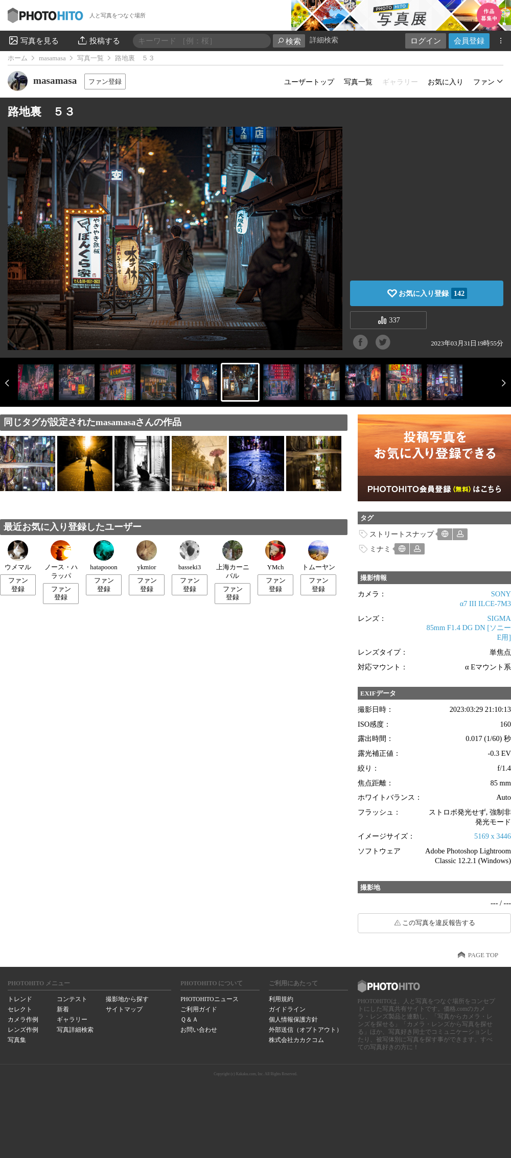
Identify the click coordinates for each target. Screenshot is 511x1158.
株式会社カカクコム (296, 1040)
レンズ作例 (23, 1030)
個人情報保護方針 (293, 1019)
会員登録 (469, 40)
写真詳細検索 (75, 1030)
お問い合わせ (198, 1030)
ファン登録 (105, 81)
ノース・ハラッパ (61, 560)
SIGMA (499, 618)
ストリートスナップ (401, 534)
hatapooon (103, 555)
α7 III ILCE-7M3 (485, 603)
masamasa (52, 58)
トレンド (20, 999)
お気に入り (445, 82)
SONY (501, 594)
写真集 (17, 1040)
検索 (289, 41)
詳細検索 (324, 40)
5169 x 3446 (492, 836)
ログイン (425, 40)
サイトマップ (124, 1009)
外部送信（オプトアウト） (305, 1030)
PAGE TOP (483, 955)
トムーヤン (318, 555)
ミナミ (380, 549)
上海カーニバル (232, 560)
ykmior (146, 555)
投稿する (98, 40)
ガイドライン (287, 1009)
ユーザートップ (309, 82)
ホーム (18, 58)
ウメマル (18, 555)
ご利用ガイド (198, 1009)
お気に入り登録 (433, 293)
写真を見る (33, 40)
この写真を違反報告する (438, 923)
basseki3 (189, 555)
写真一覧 (90, 58)
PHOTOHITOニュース (209, 999)
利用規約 (281, 999)
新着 (63, 1009)
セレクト (20, 1009)
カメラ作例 (23, 1019)
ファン (484, 82)
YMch (275, 555)
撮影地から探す (127, 999)
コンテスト (72, 999)
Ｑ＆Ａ (189, 1019)
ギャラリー (72, 1019)
